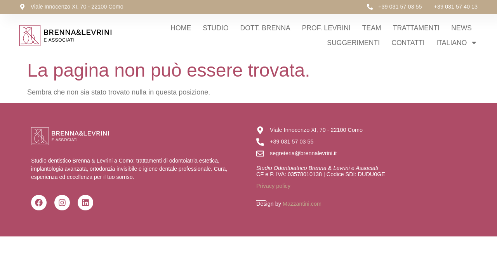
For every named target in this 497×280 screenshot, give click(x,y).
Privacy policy (273, 186)
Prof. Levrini (326, 28)
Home (180, 28)
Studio (215, 28)
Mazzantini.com (302, 204)
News (461, 28)
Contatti (407, 43)
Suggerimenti (353, 43)
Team (371, 28)
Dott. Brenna (265, 28)
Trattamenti (416, 28)
